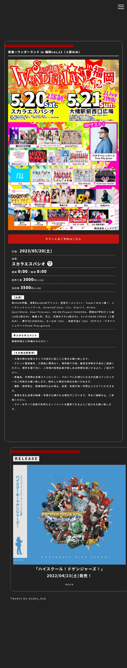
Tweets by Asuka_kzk (69, 598)
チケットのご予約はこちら (63, 239)
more (110, 584)
